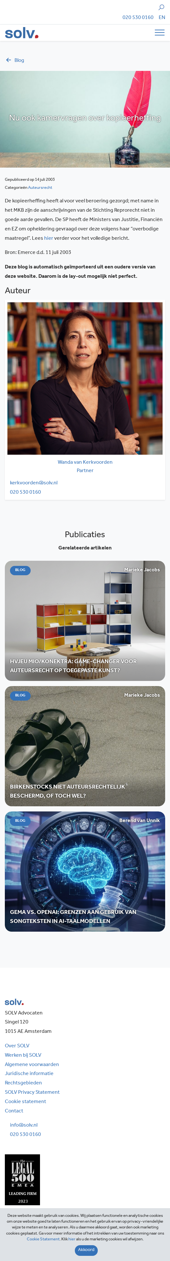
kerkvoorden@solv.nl (33, 483)
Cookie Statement (43, 1239)
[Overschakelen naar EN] (162, 18)
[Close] (86, 1250)
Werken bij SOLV (23, 1055)
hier (48, 238)
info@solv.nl (23, 1125)
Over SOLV (17, 1046)
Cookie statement (25, 1102)
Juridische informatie (29, 1074)
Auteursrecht (40, 188)
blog (14, 60)
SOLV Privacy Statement (32, 1092)
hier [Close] (71, 1239)
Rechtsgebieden (23, 1083)
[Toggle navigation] (158, 32)
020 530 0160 (138, 18)
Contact (14, 1111)
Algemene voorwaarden (32, 1065)
